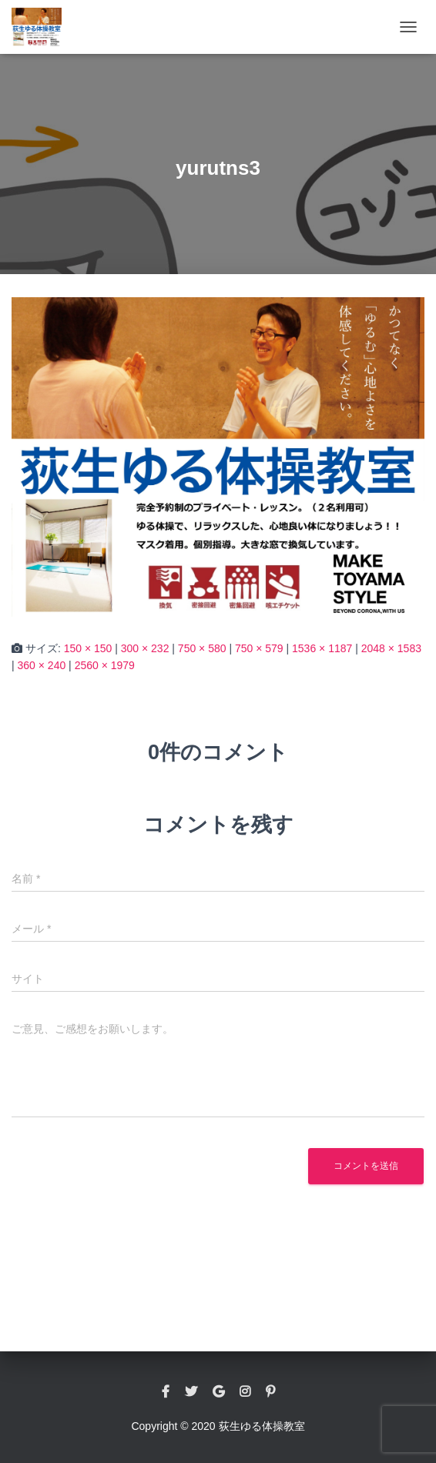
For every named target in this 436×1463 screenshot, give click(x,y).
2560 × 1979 (105, 665)
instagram (245, 1392)
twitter (191, 1392)
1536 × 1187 (322, 648)
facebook (165, 1392)
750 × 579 (259, 648)
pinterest (270, 1392)
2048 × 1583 (391, 648)
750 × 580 (202, 648)
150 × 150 (88, 648)
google (218, 1392)
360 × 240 (42, 665)
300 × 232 (145, 648)
